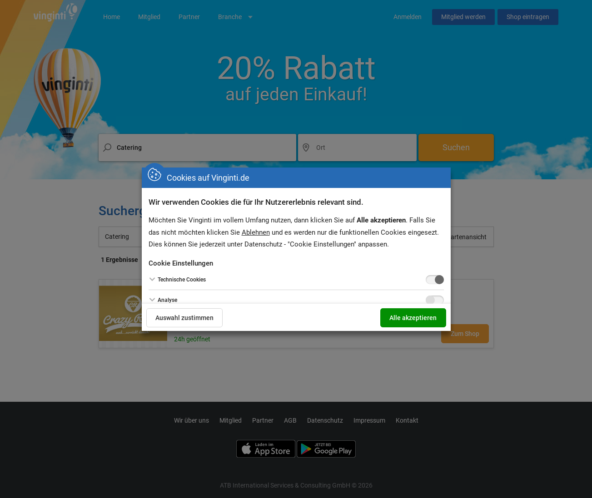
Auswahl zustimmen (185, 317)
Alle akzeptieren (413, 317)
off (430, 279)
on (439, 279)
